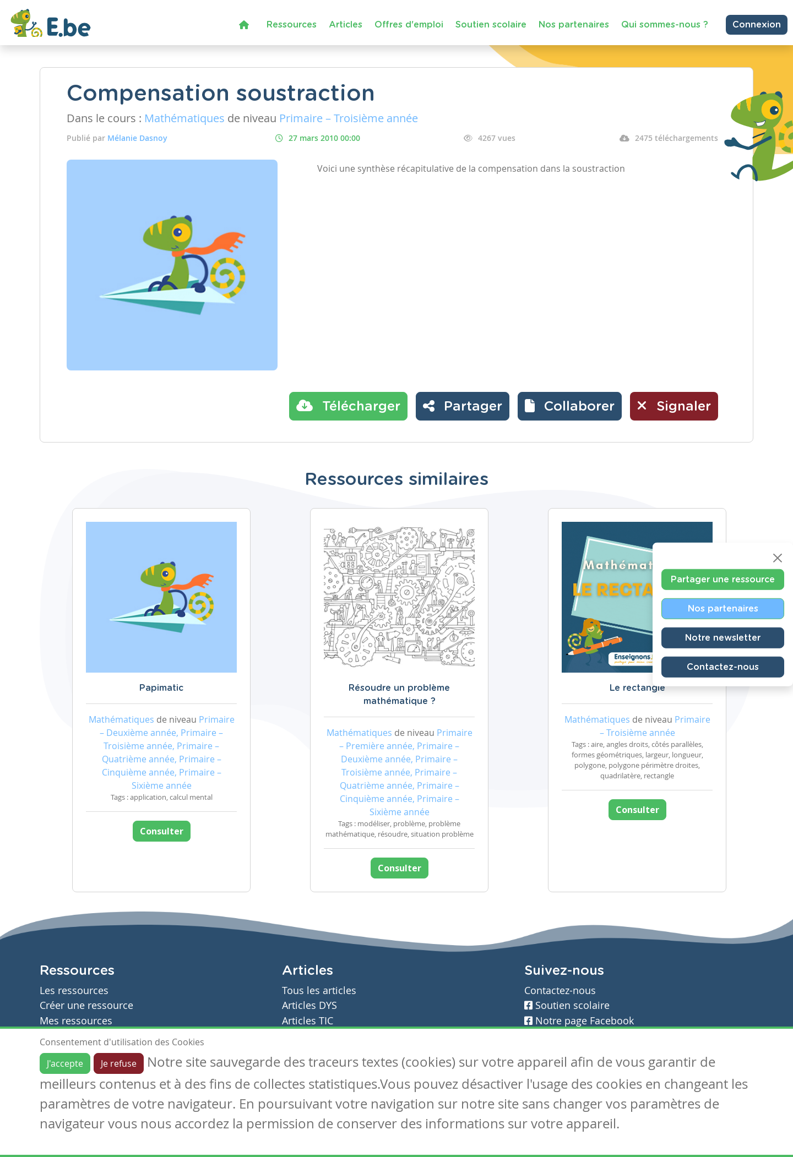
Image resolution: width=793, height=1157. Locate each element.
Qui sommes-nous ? (664, 24)
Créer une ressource (86, 1005)
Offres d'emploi (408, 24)
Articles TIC (307, 1020)
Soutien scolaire (490, 24)
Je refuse (119, 1063)
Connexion (756, 24)
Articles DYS (309, 1005)
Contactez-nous (723, 667)
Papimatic (161, 688)
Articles (345, 24)
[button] (570, 406)
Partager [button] (462, 406)
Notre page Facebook (579, 1020)
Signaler (674, 406)
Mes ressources (76, 1020)
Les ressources (74, 990)
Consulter (161, 831)
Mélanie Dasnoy (137, 138)
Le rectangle (637, 688)
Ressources (292, 24)
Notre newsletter (723, 638)
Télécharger (348, 406)
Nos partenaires (574, 24)
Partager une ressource (723, 579)
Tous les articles (319, 990)
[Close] (777, 558)
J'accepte (65, 1063)
